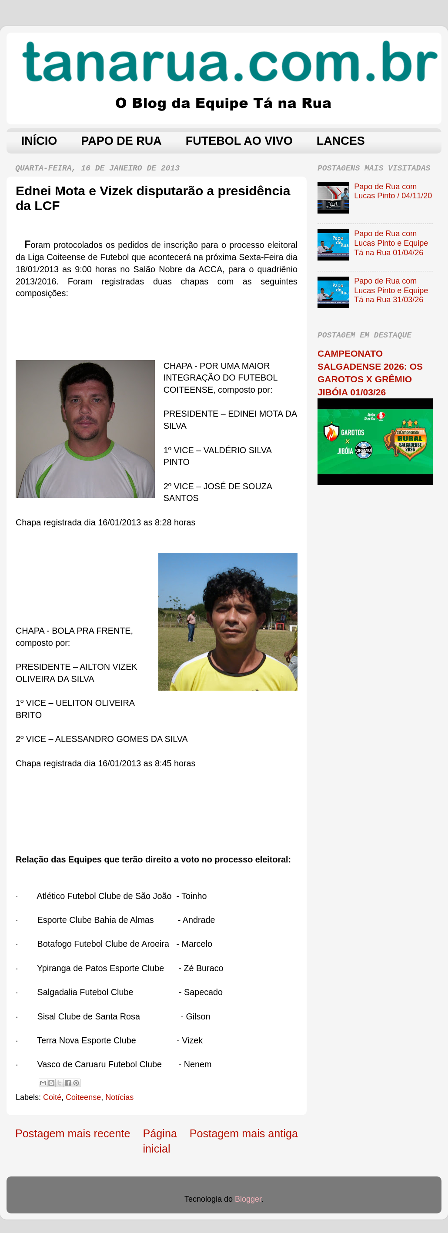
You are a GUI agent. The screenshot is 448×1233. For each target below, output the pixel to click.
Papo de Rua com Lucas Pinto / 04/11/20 (393, 191)
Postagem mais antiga (244, 1133)
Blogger (248, 1199)
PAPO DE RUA (121, 140)
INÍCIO (39, 140)
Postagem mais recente (72, 1133)
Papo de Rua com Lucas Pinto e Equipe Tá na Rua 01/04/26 (391, 243)
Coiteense (83, 1097)
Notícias (119, 1097)
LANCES (341, 140)
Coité (52, 1097)
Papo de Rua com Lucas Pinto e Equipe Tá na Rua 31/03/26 (391, 290)
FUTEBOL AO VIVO (239, 140)
